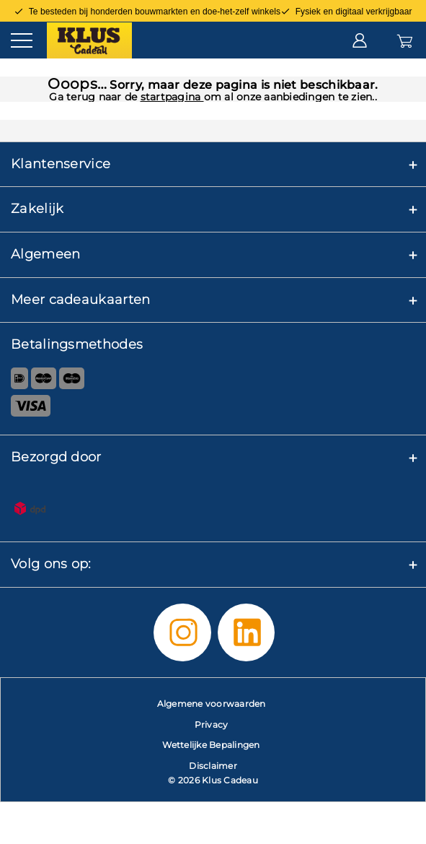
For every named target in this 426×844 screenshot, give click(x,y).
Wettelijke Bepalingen (210, 744)
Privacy (211, 724)
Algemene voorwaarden (211, 703)
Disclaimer (213, 765)
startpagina (172, 96)
